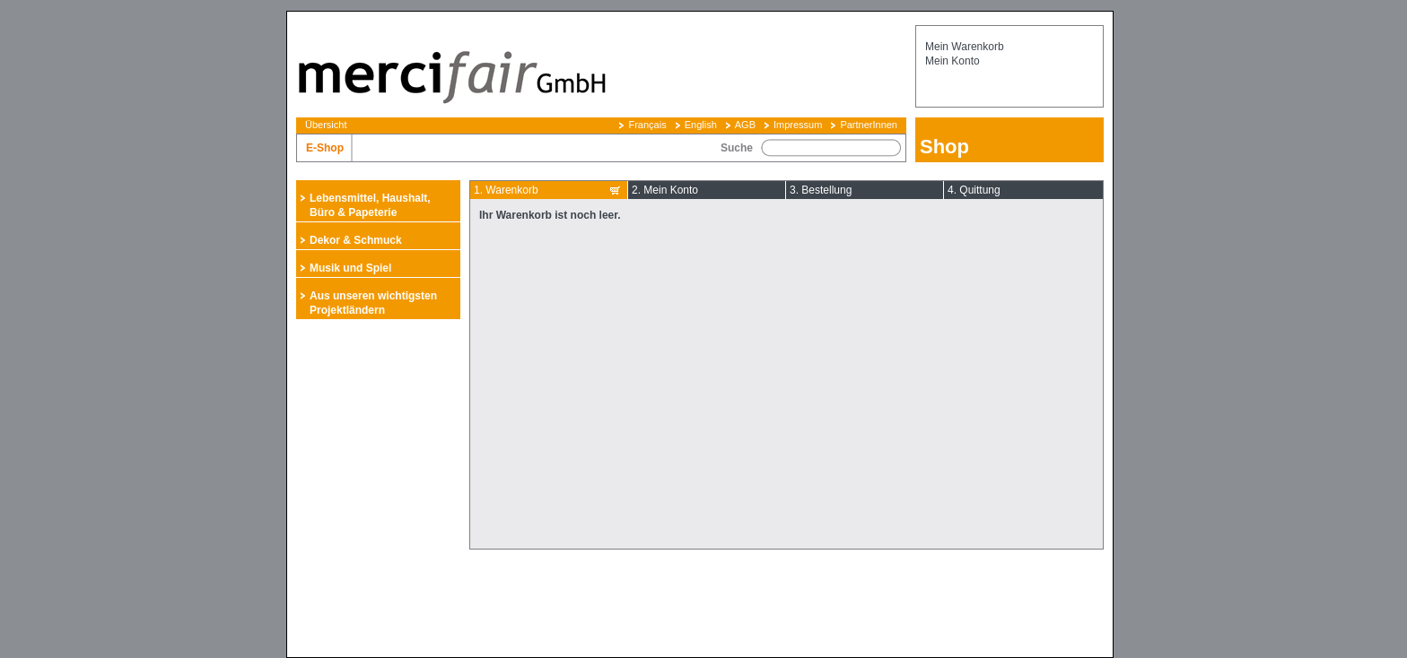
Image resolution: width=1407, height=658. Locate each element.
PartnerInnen (868, 124)
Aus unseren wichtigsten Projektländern (373, 303)
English (701, 124)
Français (647, 124)
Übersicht (325, 124)
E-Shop (325, 148)
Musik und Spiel (350, 268)
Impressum (797, 124)
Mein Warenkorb (964, 46)
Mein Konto (952, 61)
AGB (745, 124)
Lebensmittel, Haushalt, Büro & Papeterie (370, 205)
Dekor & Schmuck (356, 240)
